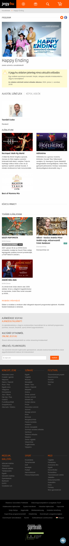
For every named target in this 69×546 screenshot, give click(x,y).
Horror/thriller (52, 470)
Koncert (50, 379)
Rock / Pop (6, 384)
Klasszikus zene (8, 374)
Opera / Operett (7, 382)
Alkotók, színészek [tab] (12, 93)
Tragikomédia (30, 444)
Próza (27, 404)
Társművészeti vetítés (56, 475)
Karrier (26, 518)
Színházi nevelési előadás (34, 429)
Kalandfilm (51, 482)
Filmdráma (51, 462)
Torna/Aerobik (30, 462)
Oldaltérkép (33, 514)
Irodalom (28, 424)
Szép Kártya (13, 510)
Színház (29, 370)
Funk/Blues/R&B (8, 402)
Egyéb (27, 374)
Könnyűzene (6, 392)
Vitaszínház (29, 442)
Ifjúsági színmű (30, 412)
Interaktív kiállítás (8, 476)
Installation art (7, 486)
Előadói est (29, 399)
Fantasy (51, 487)
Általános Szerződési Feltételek (16, 503)
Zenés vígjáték (30, 439)
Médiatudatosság (37, 510)
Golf (26, 465)
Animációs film (53, 465)
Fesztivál (53, 370)
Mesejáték (28, 382)
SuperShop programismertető (15, 514)
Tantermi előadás (31, 434)
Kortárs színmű (30, 397)
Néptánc (28, 437)
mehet (54, 358)
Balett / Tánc (29, 384)
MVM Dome (6, 283)
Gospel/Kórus (7, 404)
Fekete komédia (31, 422)
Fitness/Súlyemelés (32, 475)
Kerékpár (28, 467)
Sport (28, 455)
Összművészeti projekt (56, 374)
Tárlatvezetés (7, 471)
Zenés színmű (30, 394)
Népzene (5, 379)
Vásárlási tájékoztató (46, 506)
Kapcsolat (60, 506)
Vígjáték (28, 377)
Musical (27, 379)
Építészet (5, 481)
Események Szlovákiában (12, 518)
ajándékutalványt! (12, 321)
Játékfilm (51, 477)
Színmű (27, 409)
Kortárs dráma (30, 402)
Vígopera (28, 447)
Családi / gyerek (8, 377)
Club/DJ (5, 399)
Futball (27, 470)
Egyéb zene (6, 387)
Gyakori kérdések (29, 506)
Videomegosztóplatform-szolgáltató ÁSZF (46, 503)
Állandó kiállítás (7, 468)
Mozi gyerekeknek (54, 490)
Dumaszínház (41, 247)
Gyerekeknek (7, 478)
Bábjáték (28, 389)
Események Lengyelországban (51, 514)
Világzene (5, 389)
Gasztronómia (53, 377)
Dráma (27, 392)
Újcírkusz (28, 432)
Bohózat (28, 417)
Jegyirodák (24, 510)
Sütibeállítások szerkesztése (42, 518)
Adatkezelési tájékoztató (11, 506)
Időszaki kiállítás (8, 463)
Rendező (5, 124)
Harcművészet (30, 472)
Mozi (50, 455)
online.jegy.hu (9, 336)
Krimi (27, 414)
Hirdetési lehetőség (54, 510)
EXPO (4, 483)
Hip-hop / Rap (7, 397)
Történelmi (6, 466)
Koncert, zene (9, 370)
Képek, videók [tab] (33, 93)
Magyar (60, 518)
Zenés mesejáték (31, 427)
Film (49, 384)
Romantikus (52, 472)
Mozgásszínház (30, 419)
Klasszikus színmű (31, 407)
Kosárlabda (29, 460)
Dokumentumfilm (54, 480)
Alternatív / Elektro (8, 407)
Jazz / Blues (6, 394)
